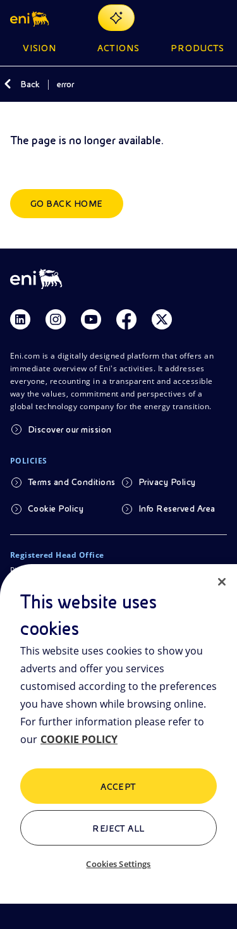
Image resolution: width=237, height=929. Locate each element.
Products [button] (198, 48)
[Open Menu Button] (219, 17)
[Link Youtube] (91, 319)
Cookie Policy (55, 508)
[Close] (222, 582)
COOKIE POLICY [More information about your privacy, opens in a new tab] (79, 739)
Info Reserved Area (177, 508)
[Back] (7, 84)
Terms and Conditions (72, 482)
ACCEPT (118, 787)
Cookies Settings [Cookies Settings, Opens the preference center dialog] (118, 864)
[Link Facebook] (126, 319)
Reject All (118, 828)
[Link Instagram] (56, 319)
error (65, 84)
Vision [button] (40, 48)
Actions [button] (118, 48)
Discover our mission (70, 429)
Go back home (66, 204)
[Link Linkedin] (20, 319)
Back (30, 84)
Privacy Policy (167, 482)
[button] (30, 17)
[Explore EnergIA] (116, 17)
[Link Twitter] (162, 319)
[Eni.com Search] (189, 17)
